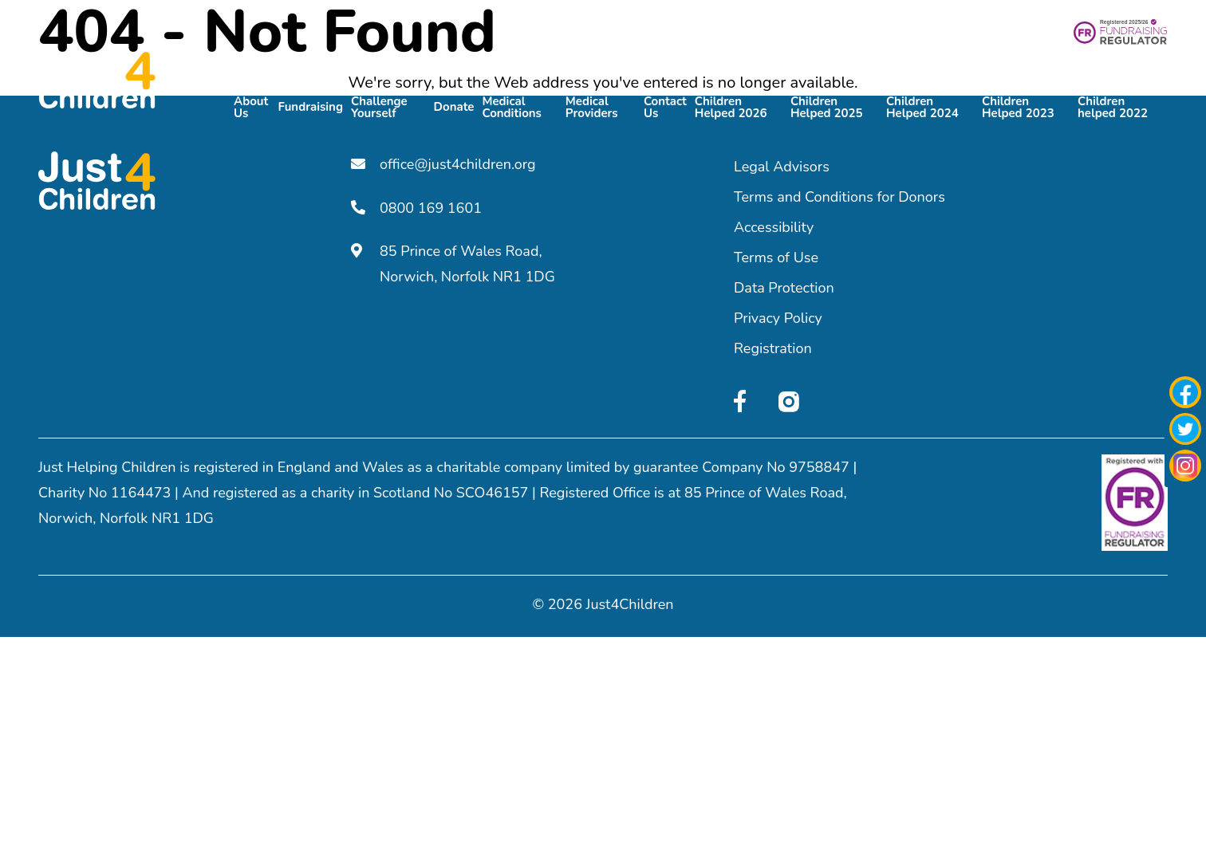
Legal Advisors (782, 166)
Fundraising (310, 106)
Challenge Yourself (379, 106)
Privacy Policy (778, 318)
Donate (454, 106)
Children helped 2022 (1113, 106)
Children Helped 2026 (731, 106)
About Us (251, 106)
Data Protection (784, 287)
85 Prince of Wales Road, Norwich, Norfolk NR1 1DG (453, 263)
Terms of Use (776, 257)
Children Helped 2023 (1018, 106)
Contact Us (665, 106)
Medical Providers (592, 106)
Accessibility (774, 227)
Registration (773, 348)
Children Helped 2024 (922, 106)
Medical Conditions (511, 106)
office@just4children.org (443, 164)
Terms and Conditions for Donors (839, 196)
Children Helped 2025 (826, 106)
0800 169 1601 (416, 207)
